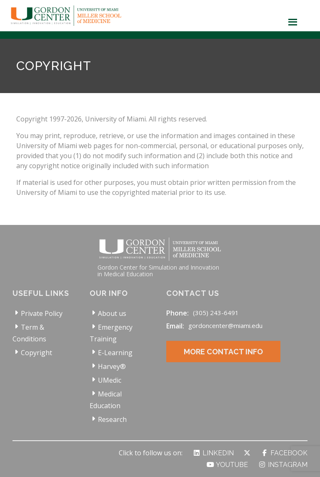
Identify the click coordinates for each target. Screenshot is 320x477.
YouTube (227, 465)
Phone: (177, 313)
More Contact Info (223, 357)
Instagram (283, 465)
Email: (175, 326)
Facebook (284, 453)
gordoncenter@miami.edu (225, 325)
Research (112, 419)
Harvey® (112, 366)
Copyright (36, 352)
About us (112, 313)
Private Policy (41, 313)
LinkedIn (213, 453)
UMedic (109, 380)
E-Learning (115, 352)
